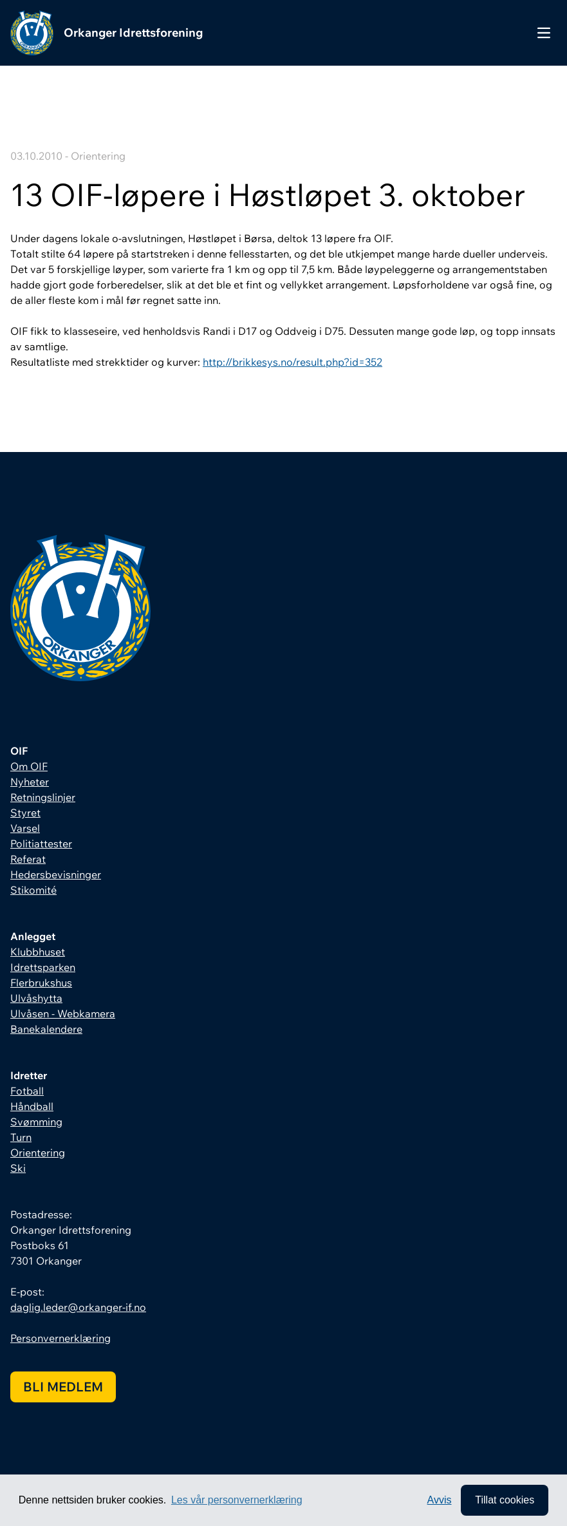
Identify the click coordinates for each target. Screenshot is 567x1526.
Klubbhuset (37, 951)
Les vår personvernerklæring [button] (236, 1499)
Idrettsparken (42, 967)
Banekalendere (46, 1028)
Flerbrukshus (41, 982)
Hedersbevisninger (55, 874)
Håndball (31, 1106)
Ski (18, 1168)
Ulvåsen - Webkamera (62, 1013)
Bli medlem (63, 1387)
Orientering (37, 1152)
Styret (25, 812)
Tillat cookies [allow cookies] (504, 1499)
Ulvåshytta (36, 998)
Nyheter (29, 781)
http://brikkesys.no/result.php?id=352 (292, 361)
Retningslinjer (42, 797)
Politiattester (41, 843)
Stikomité (33, 889)
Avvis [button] (439, 1499)
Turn (21, 1137)
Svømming (36, 1121)
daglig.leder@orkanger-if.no (78, 1307)
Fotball (27, 1090)
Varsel (25, 828)
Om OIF (29, 766)
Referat (28, 858)
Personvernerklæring (60, 1338)
